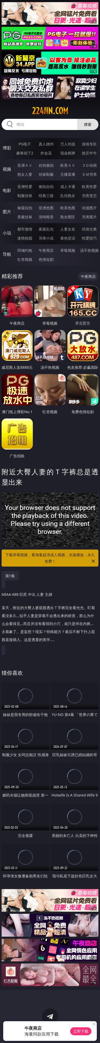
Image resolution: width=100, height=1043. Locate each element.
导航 (7, 254)
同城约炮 (24, 250)
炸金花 (46, 153)
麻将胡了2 (24, 153)
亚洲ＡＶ (24, 165)
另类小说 (46, 238)
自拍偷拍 (46, 165)
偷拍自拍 (46, 186)
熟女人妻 (24, 174)
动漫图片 (89, 207)
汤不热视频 (89, 250)
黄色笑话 (67, 238)
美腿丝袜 (24, 216)
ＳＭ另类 (89, 174)
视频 (7, 169)
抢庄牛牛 (89, 153)
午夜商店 (46, 250)
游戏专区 (89, 143)
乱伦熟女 (67, 195)
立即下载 (80, 1031)
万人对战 (67, 143)
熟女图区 (67, 216)
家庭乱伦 (46, 229)
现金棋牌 (67, 153)
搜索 (87, 124)
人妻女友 (67, 229)
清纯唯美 (46, 216)
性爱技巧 (89, 238)
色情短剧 (46, 259)
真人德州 (46, 143)
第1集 (10, 575)
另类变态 (89, 195)
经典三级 (46, 195)
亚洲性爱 (24, 186)
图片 (7, 212)
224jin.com (50, 111)
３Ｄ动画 (89, 165)
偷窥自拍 (24, 207)
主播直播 (67, 174)
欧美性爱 (89, 186)
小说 (7, 233)
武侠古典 (89, 229)
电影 (7, 190)
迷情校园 (24, 238)
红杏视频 (24, 259)
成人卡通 (67, 186)
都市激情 (24, 229)
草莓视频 (67, 250)
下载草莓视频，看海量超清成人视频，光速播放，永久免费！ (50, 558)
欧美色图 (67, 207)
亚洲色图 (46, 207)
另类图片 (89, 216)
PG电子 (24, 143)
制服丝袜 (24, 195)
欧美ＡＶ (67, 165)
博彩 (7, 148)
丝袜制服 (46, 174)
